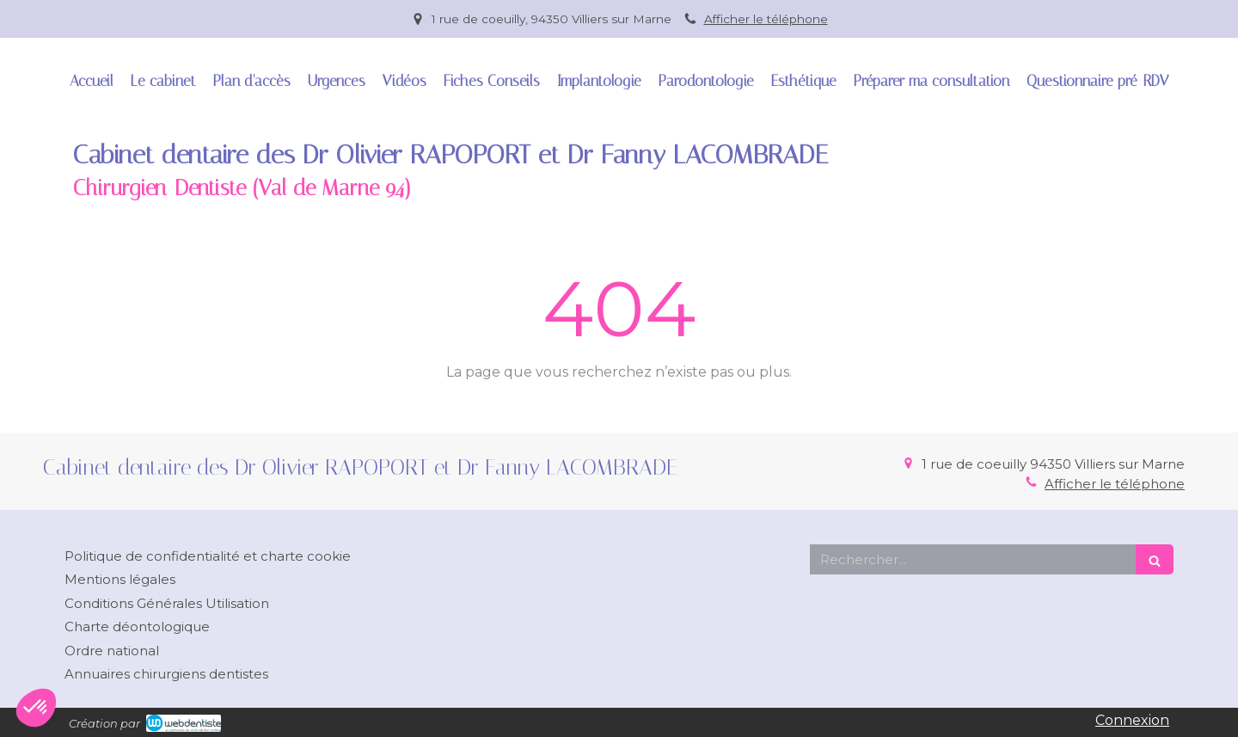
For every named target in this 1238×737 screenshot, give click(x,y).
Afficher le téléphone (766, 19)
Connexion (1132, 720)
